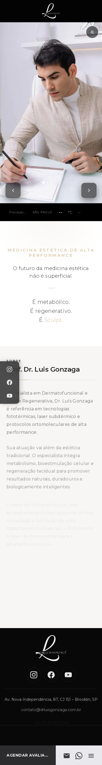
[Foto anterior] (13, 190)
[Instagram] (9, 369)
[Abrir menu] (91, 756)
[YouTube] (9, 395)
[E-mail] (66, 756)
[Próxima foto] (89, 190)
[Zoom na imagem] (92, 32)
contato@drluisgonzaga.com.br (51, 714)
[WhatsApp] (79, 756)
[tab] (43, 182)
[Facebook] (9, 382)
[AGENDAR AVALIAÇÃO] (28, 755)
